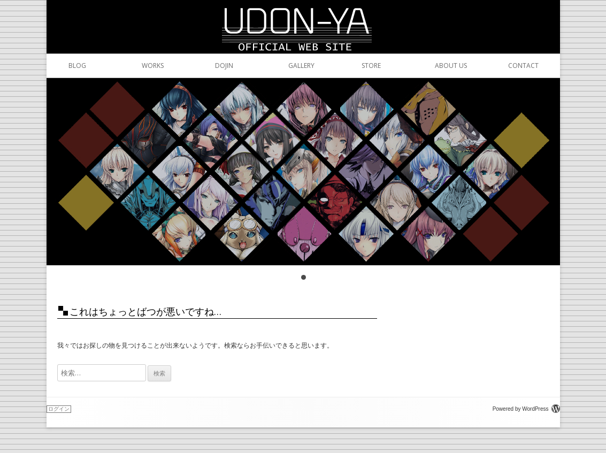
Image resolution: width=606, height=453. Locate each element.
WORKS (145, 65)
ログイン (59, 409)
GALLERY (291, 65)
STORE (364, 65)
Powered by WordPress (526, 409)
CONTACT (511, 65)
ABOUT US (438, 65)
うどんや (303, 12)
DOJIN (218, 65)
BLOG (71, 65)
